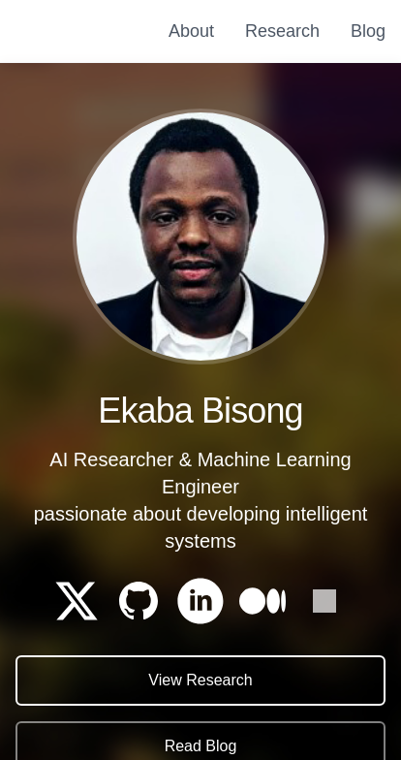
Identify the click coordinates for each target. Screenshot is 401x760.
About (191, 31)
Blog (368, 31)
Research (282, 31)
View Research (200, 681)
